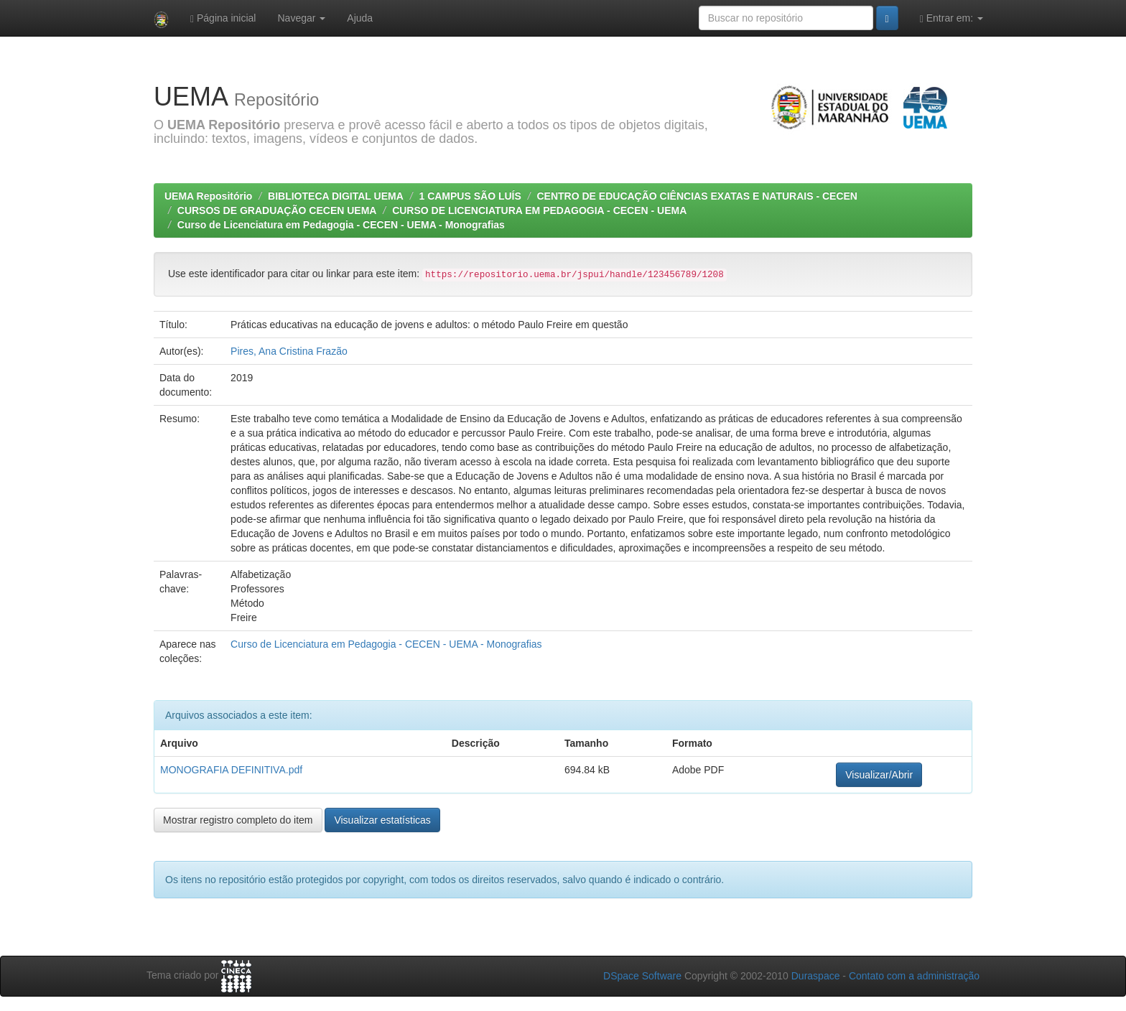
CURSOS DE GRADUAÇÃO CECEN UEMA (277, 210)
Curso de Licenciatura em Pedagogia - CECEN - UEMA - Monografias (342, 224)
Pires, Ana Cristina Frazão (289, 351)
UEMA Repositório (208, 196)
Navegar (301, 18)
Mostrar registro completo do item (238, 820)
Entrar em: (951, 18)
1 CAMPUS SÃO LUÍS (470, 196)
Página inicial (223, 18)
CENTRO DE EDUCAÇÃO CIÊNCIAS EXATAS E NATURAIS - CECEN (696, 196)
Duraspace (815, 976)
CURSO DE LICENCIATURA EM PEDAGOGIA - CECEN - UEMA (539, 210)
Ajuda (360, 18)
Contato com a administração (914, 976)
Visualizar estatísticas (382, 820)
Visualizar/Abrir (879, 775)
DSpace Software (642, 976)
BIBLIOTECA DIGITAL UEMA (336, 196)
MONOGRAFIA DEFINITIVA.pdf (231, 769)
